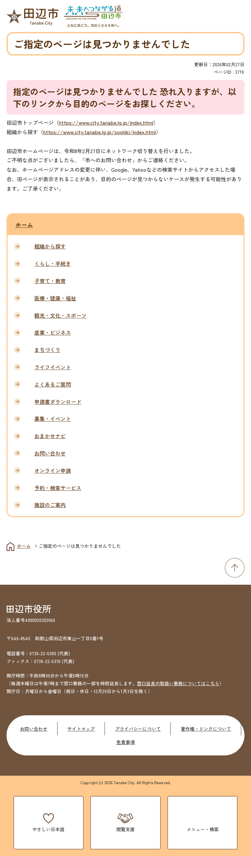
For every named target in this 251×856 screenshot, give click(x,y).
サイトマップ (81, 728)
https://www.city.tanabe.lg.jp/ (94, 122)
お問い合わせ (33, 728)
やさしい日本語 (48, 829)
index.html (141, 122)
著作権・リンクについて (206, 728)
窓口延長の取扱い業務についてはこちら (178, 683)
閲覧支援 (125, 829)
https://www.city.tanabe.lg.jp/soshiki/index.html (99, 132)
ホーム (24, 224)
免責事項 (125, 742)
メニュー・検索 (203, 829)
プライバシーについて (138, 728)
